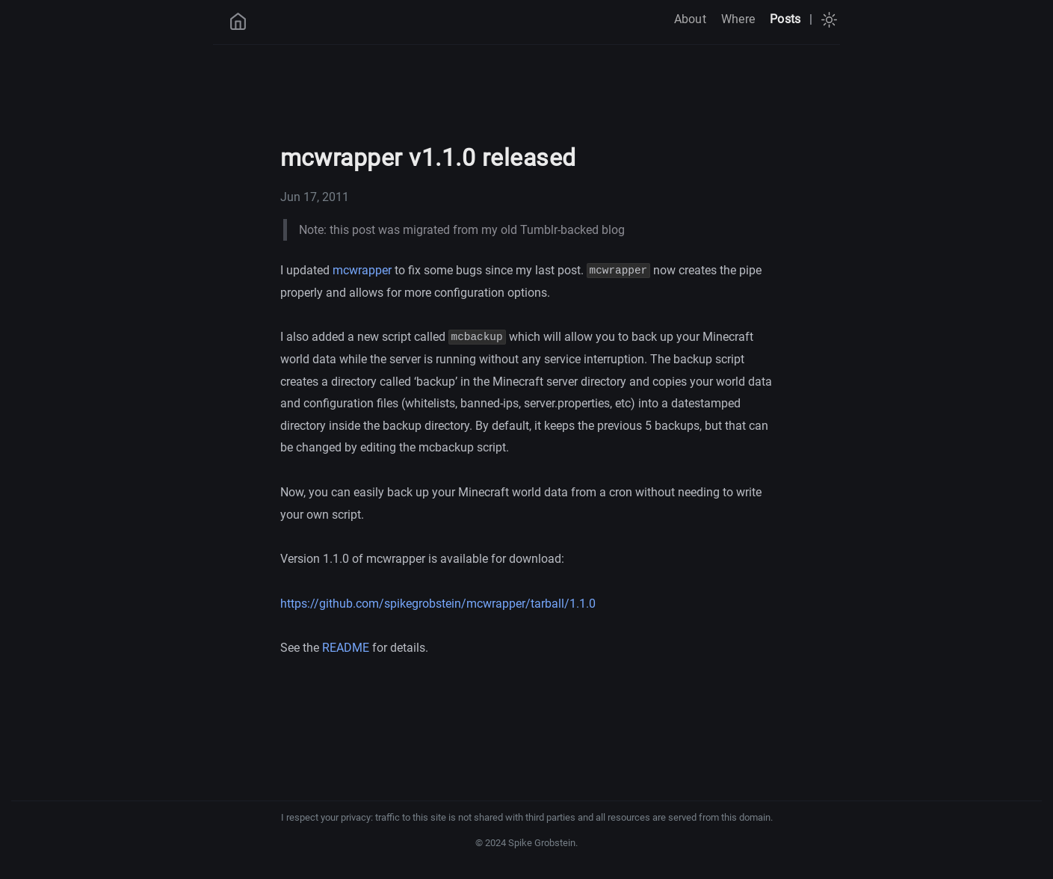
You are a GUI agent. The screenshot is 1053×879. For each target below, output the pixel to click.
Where (738, 19)
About (690, 19)
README (345, 648)
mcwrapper (362, 270)
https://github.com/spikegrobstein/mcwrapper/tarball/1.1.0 (438, 603)
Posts (785, 19)
